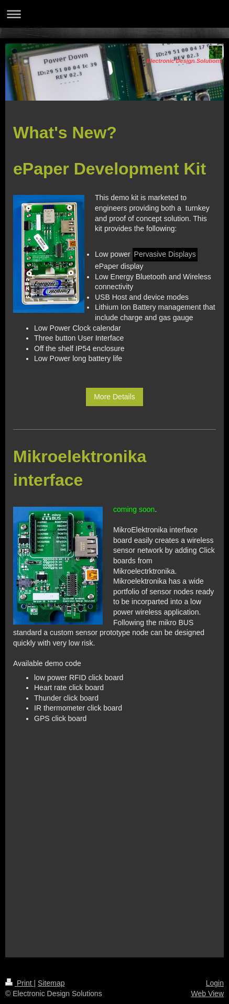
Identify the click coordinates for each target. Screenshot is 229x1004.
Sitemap (51, 983)
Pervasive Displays (165, 254)
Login (215, 983)
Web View (207, 993)
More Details (114, 396)
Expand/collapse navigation (114, 14)
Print (19, 983)
